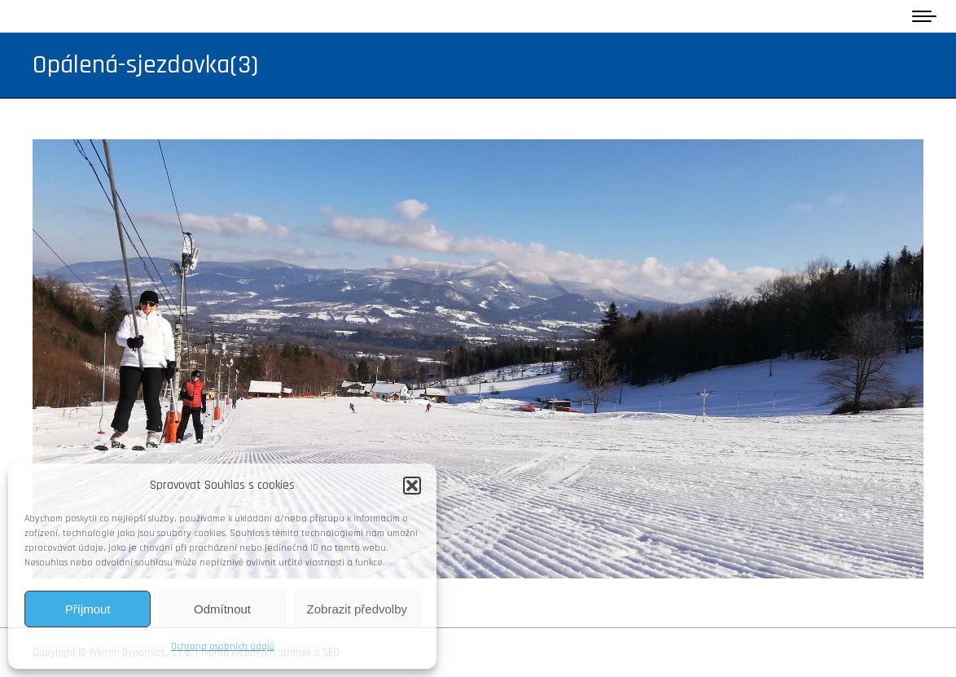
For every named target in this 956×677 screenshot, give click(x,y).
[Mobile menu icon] (924, 16)
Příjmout (88, 609)
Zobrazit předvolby (357, 609)
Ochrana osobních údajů (222, 646)
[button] (412, 485)
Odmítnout (222, 609)
